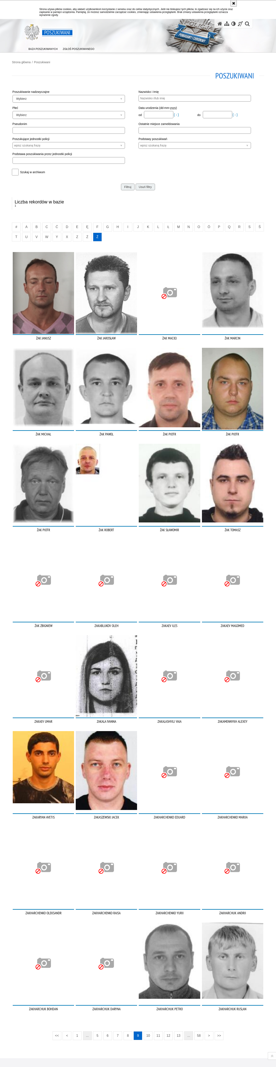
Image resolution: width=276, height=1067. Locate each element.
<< (56, 973)
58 (199, 974)
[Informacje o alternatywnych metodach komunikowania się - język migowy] (240, 23)
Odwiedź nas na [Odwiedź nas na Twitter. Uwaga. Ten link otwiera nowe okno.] (26, 1049)
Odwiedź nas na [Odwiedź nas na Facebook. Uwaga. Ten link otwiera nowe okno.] (41, 1041)
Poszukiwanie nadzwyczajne (42, 90)
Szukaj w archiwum (44, 170)
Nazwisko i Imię (149, 90)
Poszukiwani (53, 60)
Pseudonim (31, 122)
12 (168, 974)
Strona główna (32, 60)
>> (218, 973)
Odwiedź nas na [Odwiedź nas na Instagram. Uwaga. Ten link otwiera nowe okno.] (49, 1041)
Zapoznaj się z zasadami (191, 1050)
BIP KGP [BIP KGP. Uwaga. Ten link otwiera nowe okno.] (77, 1042)
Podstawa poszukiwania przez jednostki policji (53, 152)
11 (158, 974)
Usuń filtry (145, 185)
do (194, 113)
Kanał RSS (26, 1041)
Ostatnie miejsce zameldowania (159, 122)
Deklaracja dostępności (152, 1042)
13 (178, 974)
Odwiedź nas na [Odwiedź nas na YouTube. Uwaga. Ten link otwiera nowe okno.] (34, 1041)
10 (148, 974)
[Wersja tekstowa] (233, 23)
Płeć (26, 106)
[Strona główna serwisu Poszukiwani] (220, 23)
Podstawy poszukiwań (153, 137)
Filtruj (127, 185)
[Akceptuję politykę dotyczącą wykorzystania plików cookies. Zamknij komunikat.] (234, 3)
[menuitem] (43, 48)
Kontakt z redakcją (111, 1042)
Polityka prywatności (189, 1056)
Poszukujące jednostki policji (42, 137)
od (140, 113)
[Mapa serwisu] (226, 23)
